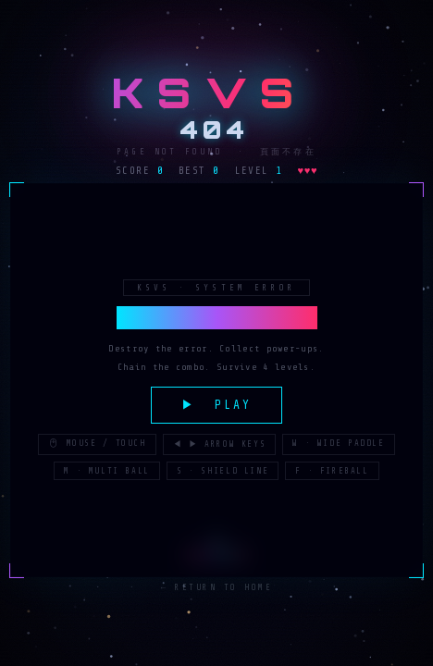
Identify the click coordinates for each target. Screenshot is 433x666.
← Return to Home (217, 588)
